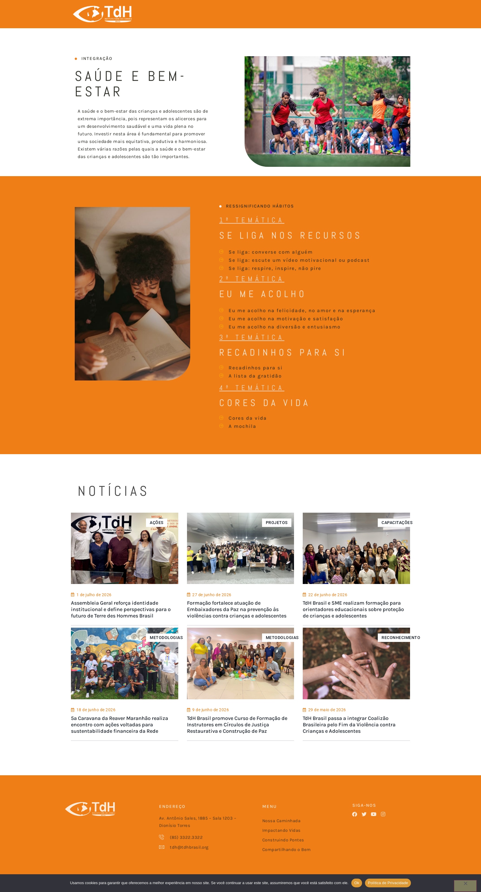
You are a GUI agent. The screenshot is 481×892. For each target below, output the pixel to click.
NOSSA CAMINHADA (159, 11)
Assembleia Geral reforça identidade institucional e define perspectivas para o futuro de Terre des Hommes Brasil (120, 621)
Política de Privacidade (388, 883)
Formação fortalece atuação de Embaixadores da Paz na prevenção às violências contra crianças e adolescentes (236, 621)
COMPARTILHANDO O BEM (304, 11)
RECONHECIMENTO (401, 648)
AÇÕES (156, 533)
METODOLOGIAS (165, 648)
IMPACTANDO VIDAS (203, 11)
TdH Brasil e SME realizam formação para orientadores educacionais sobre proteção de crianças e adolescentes (353, 621)
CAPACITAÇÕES (397, 533)
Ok (356, 883)
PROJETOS (277, 533)
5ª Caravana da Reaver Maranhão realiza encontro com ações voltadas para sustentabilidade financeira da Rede (119, 735)
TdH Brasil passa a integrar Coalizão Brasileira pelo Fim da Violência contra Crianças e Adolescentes (349, 735)
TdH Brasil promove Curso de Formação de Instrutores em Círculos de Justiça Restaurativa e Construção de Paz (237, 735)
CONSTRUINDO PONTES (251, 11)
